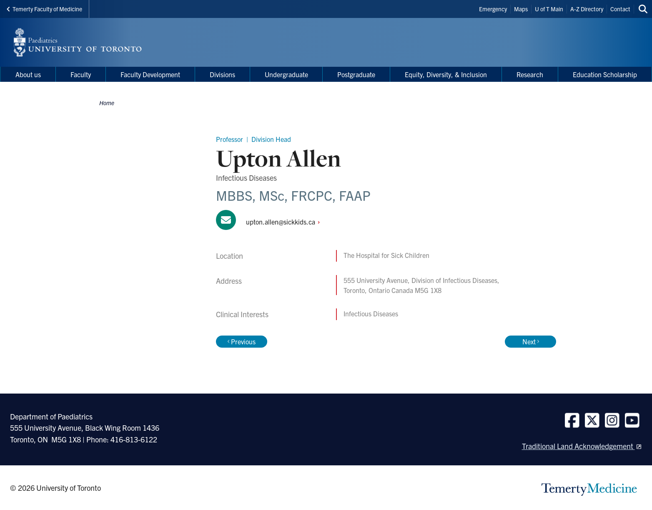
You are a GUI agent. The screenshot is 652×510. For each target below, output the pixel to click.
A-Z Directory (586, 9)
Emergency (493, 9)
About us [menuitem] (28, 74)
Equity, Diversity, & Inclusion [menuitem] (446, 74)
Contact (620, 9)
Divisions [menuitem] (222, 74)
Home (106, 102)
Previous (242, 341)
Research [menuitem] (530, 74)
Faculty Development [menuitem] (150, 74)
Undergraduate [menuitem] (286, 74)
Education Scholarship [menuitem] (605, 74)
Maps (521, 9)
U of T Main (549, 9)
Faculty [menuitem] (80, 74)
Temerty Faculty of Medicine (44, 9)
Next (530, 341)
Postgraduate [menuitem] (356, 74)
